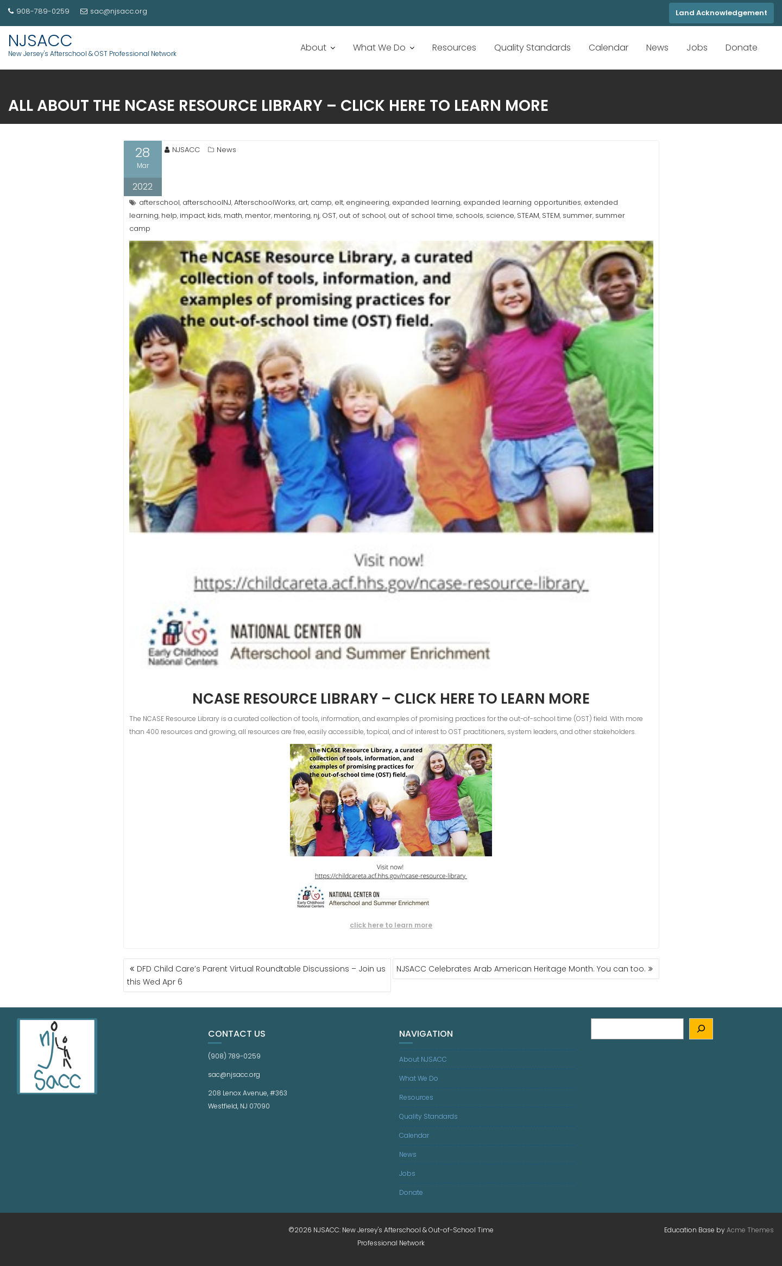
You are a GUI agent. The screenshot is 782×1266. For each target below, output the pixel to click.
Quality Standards (532, 47)
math (233, 215)
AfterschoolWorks (264, 202)
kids (214, 215)
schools (469, 215)
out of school (362, 215)
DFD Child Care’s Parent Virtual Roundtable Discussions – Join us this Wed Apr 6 (256, 975)
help (169, 215)
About (313, 47)
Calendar (608, 47)
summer (577, 215)
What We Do (379, 47)
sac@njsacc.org (113, 11)
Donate (742, 47)
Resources (454, 47)
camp (321, 202)
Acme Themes (750, 1229)
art (303, 202)
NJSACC (40, 40)
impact (192, 215)
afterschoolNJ (206, 202)
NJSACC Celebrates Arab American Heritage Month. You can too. (521, 968)
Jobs (697, 47)
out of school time (420, 215)
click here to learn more (391, 925)
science (500, 215)
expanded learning (426, 202)
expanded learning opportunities (522, 202)
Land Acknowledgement (721, 13)
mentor (258, 215)
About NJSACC (423, 1059)
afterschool (159, 202)
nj (316, 215)
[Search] (701, 1028)
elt (339, 202)
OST (329, 215)
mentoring (292, 215)
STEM (551, 215)
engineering (367, 202)
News (657, 47)
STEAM (528, 215)
